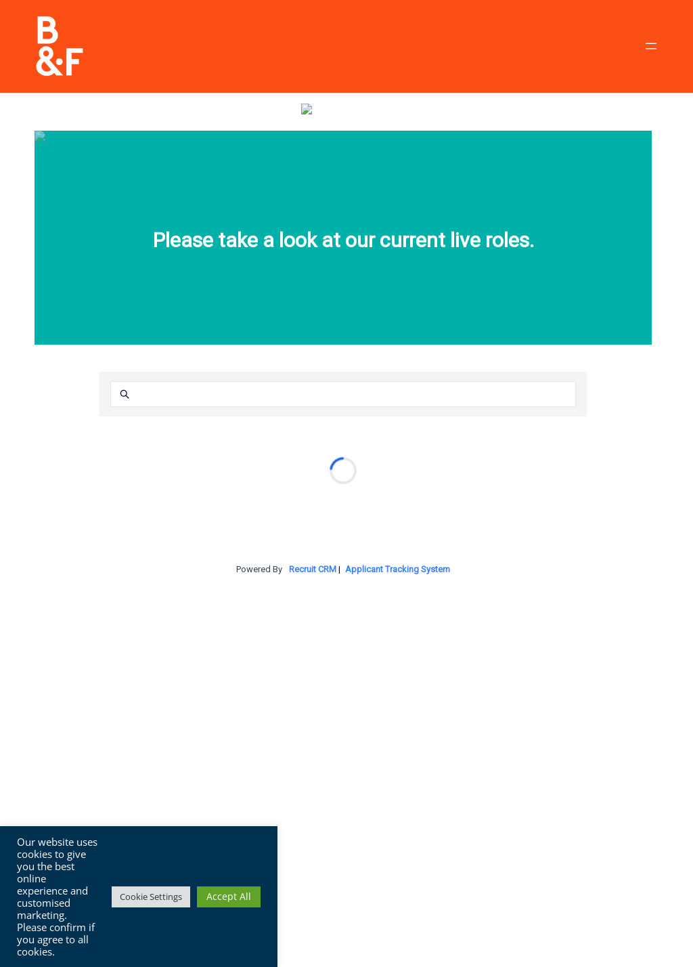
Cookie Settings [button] (151, 896)
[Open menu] (651, 46)
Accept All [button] (228, 896)
